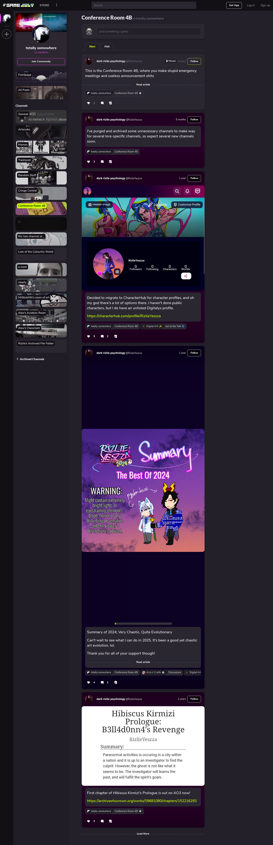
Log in (251, 5)
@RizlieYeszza (133, 61)
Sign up (265, 5)
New (92, 46)
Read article (143, 84)
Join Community (41, 61)
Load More (143, 834)
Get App (234, 5)
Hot (107, 46)
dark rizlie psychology (110, 61)
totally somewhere (41, 48)
